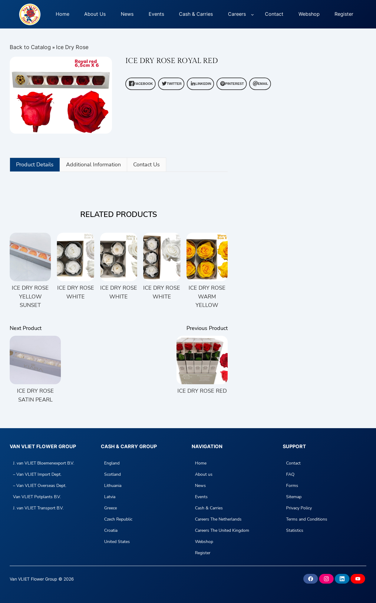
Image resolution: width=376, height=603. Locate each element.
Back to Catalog (31, 47)
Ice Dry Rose (72, 47)
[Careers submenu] (252, 14)
